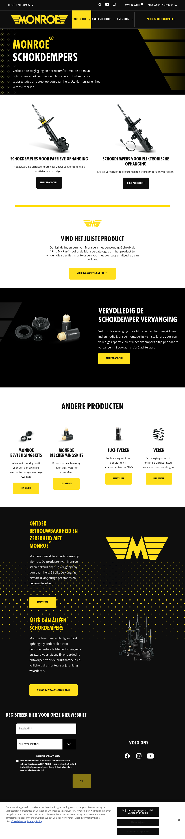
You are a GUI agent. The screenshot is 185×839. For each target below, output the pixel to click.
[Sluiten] (179, 820)
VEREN (158, 450)
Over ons (122, 19)
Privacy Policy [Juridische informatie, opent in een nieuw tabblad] (34, 821)
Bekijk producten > (49, 183)
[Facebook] (100, 5)
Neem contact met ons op (160, 5)
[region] (92, 820)
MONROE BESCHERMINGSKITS (66, 453)
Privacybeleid (45, 764)
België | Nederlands (19, 5)
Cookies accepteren (137, 831)
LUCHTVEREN (118, 450)
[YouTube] (107, 5)
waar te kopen (132, 5)
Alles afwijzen (138, 822)
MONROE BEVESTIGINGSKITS (26, 453)
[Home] (39, 19)
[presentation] (43, 781)
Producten (79, 19)
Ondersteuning (101, 19)
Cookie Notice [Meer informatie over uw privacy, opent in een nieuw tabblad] (18, 821)
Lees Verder (26, 488)
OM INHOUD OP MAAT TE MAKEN (48, 756)
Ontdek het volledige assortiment (53, 692)
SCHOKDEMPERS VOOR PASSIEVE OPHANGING (49, 159)
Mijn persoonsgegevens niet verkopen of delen (137, 812)
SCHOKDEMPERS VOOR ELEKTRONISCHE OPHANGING (136, 162)
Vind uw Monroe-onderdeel (92, 273)
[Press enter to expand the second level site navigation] (89, 19)
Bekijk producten (114, 364)
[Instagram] (114, 5)
